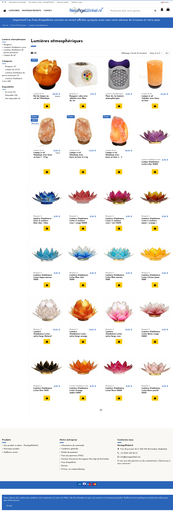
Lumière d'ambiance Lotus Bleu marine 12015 (115, 277)
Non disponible (12, 98)
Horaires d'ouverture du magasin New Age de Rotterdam (85, 459)
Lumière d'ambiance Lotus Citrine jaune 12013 (151, 277)
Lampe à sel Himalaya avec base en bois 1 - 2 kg (43, 155)
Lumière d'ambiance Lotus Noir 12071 (43, 389)
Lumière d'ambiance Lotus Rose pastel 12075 (151, 390)
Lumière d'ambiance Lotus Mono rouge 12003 (151, 334)
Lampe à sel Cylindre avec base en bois (150, 98)
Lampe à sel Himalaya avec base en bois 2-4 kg (79, 155)
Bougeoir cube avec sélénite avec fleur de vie (79, 98)
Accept (9, 506)
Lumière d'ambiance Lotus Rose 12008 (115, 389)
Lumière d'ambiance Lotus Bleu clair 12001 (79, 277)
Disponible (11, 95)
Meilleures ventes (77, 2)
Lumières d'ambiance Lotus (15, 47)
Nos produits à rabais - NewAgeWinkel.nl (42, 2)
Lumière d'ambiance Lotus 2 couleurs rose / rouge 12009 (79, 221)
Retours (64, 466)
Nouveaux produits (63, 2)
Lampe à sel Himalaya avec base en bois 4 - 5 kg (114, 156)
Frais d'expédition (68, 462)
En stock (10, 92)
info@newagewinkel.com (130, 457)
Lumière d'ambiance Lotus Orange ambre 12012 (79, 390)
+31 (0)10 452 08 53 (128, 453)
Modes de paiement (69, 452)
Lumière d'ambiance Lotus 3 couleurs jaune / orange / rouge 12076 (151, 222)
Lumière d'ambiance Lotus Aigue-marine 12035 (43, 277)
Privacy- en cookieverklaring (72, 469)
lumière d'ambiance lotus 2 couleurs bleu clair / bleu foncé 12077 (42, 222)
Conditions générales (69, 449)
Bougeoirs (8, 45)
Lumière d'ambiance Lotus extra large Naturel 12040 (42, 335)
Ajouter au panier (46, 106)
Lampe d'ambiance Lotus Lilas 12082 (150, 163)
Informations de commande (17, 2)
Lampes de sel (9, 55)
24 (167, 53)
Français (166, 2)
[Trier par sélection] (155, 53)
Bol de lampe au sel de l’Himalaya (41, 97)
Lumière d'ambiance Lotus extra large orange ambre (78, 335)
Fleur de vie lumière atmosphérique (115, 97)
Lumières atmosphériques (14, 40)
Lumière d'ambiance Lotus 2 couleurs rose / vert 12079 (115, 221)
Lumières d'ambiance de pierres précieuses (13, 51)
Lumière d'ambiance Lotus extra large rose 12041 (114, 335)
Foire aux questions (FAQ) (72, 456)
